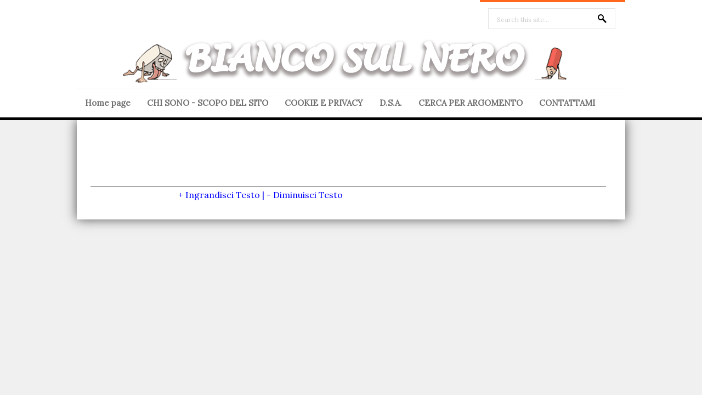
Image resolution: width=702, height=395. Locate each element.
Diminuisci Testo (308, 194)
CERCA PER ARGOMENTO (470, 103)
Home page (108, 103)
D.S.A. (391, 103)
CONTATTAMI (567, 103)
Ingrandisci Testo (222, 194)
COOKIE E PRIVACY (324, 103)
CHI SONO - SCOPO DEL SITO (207, 103)
